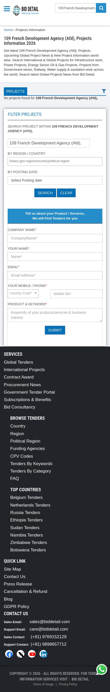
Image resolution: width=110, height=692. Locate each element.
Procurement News (22, 384)
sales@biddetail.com (49, 621)
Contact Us (14, 576)
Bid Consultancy (19, 407)
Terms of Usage (43, 684)
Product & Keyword (27, 304)
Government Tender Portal (29, 392)
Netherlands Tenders (30, 505)
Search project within (53, 128)
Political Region (25, 441)
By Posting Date (23, 172)
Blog (8, 599)
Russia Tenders (25, 512)
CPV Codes (21, 456)
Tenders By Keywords (31, 463)
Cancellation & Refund (25, 591)
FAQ (14, 478)
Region (17, 433)
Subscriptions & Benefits (27, 399)
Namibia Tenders (26, 535)
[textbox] (56, 161)
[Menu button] (8, 8)
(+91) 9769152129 (48, 636)
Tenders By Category (30, 471)
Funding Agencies (27, 448)
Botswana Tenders (28, 550)
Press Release (18, 584)
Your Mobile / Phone (27, 286)
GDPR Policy (16, 606)
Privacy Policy (68, 684)
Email (13, 267)
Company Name (22, 230)
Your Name (18, 248)
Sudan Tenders (24, 527)
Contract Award (19, 377)
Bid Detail (80, 679)
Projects (15, 91)
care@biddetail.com (48, 629)
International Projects (24, 369)
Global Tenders (18, 362)
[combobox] (55, 161)
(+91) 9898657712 (48, 644)
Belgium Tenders (26, 497)
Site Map (12, 569)
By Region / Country (26, 153)
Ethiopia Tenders (26, 520)
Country (18, 426)
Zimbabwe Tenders (28, 542)
